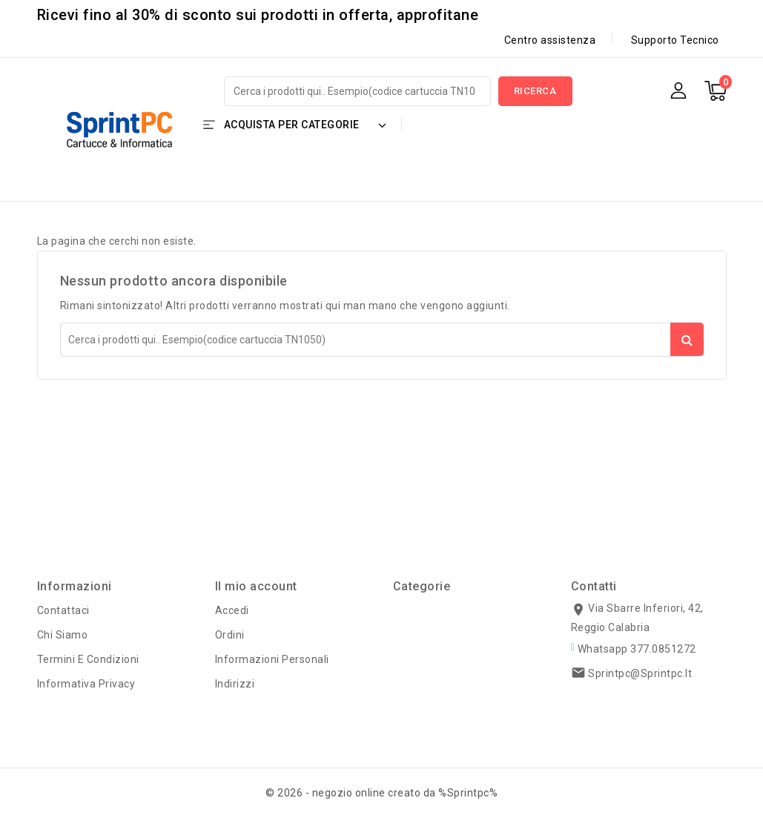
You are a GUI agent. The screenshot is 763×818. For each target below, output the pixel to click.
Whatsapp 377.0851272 (637, 649)
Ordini (230, 635)
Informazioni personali (272, 659)
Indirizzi (235, 684)
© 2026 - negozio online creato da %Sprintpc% (381, 793)
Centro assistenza (550, 40)
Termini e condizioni (88, 659)
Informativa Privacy (86, 684)
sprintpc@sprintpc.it (640, 673)
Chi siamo (62, 635)
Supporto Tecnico (675, 40)
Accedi (232, 610)
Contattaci (63, 610)
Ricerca (535, 90)
